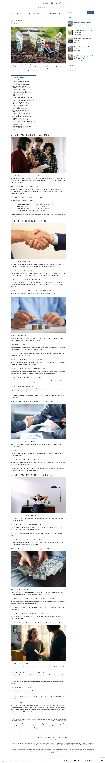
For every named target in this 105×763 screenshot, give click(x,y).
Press (41, 761)
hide (28, 77)
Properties (18, 761)
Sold (25, 761)
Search (90, 12)
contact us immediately (49, 730)
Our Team (10, 761)
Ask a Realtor (21, 20)
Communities (33, 761)
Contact (48, 761)
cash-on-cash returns (33, 470)
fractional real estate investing (24, 68)
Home (39, 7)
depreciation (23, 470)
